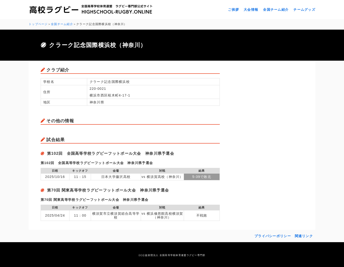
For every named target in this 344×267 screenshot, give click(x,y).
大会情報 (251, 9)
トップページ (38, 24)
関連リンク (304, 236)
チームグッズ (304, 9)
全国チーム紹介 (276, 9)
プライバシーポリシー (272, 236)
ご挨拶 (233, 9)
